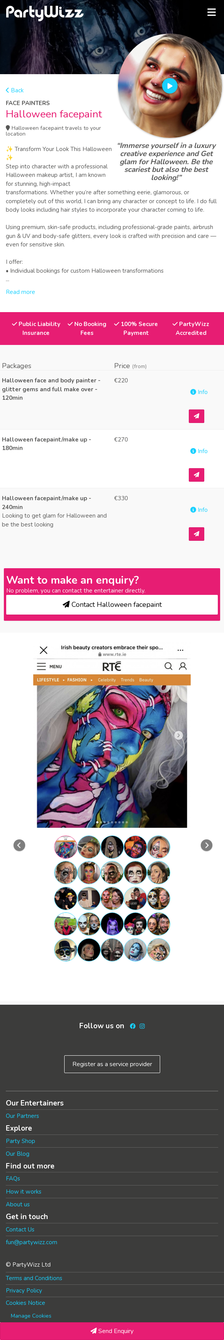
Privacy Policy (24, 1290)
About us (18, 1204)
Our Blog (17, 1154)
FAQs (13, 1178)
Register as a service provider (112, 1064)
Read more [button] (20, 292)
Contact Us (20, 1229)
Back (15, 90)
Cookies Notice (25, 1303)
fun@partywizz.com (31, 1242)
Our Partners (22, 1116)
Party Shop (20, 1141)
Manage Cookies (31, 1316)
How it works (23, 1192)
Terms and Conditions (34, 1278)
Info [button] (199, 392)
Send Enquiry (112, 1331)
